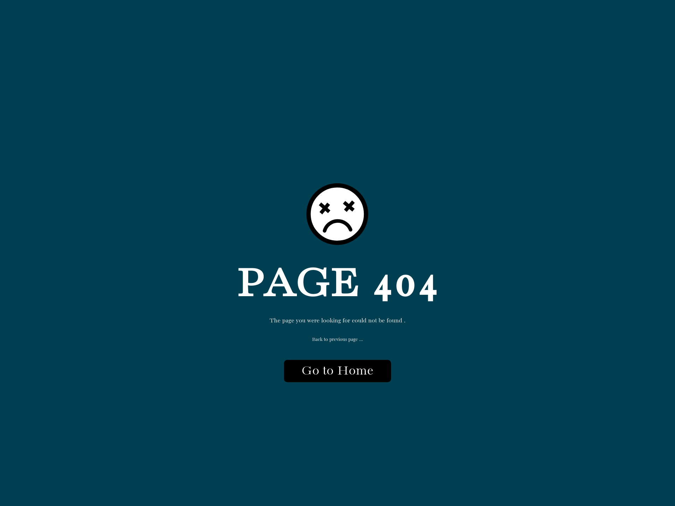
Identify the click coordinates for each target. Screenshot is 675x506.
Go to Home (337, 371)
